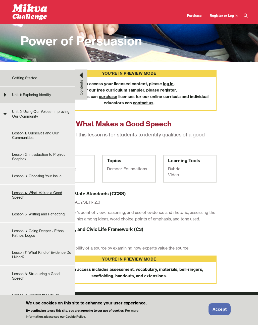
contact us (143, 102)
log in (168, 83)
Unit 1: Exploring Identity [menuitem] (31, 95)
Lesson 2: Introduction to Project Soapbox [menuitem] (38, 156)
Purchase (194, 16)
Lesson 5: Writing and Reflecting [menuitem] (38, 214)
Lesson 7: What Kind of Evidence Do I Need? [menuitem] (41, 254)
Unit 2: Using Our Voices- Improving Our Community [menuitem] (40, 113)
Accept (220, 310)
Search (246, 15)
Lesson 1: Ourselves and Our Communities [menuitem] (35, 135)
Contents (81, 87)
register (168, 90)
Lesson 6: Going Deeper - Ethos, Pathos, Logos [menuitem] (38, 233)
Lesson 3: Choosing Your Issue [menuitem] (37, 176)
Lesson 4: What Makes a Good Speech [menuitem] (37, 195)
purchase (108, 96)
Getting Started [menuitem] (24, 78)
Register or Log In (224, 16)
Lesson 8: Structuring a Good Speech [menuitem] (36, 276)
